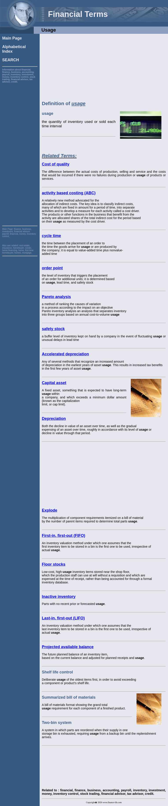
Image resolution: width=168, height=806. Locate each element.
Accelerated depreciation (65, 354)
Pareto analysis (56, 297)
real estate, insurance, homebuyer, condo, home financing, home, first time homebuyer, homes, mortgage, (17, 249)
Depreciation (54, 418)
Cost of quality (55, 164)
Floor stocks (53, 564)
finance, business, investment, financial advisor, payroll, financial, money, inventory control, (19, 232)
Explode (49, 510)
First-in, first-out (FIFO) (63, 535)
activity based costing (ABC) (69, 193)
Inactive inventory (59, 596)
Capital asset (54, 383)
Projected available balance (68, 647)
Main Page (12, 38)
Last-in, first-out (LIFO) (63, 618)
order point (52, 268)
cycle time (51, 236)
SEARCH (10, 60)
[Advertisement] (19, 149)
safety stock (53, 329)
